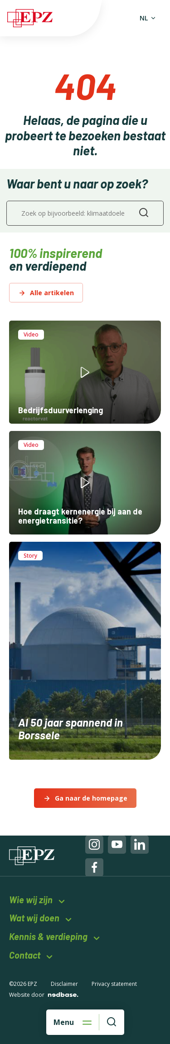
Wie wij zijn (31, 900)
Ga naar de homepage (91, 798)
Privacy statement (114, 984)
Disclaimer (64, 984)
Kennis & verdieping (48, 936)
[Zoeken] (143, 213)
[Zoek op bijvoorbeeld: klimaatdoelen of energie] (84, 213)
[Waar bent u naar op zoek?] (111, 1022)
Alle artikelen (52, 292)
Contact (24, 955)
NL (144, 18)
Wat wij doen (34, 918)
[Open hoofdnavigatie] (72, 1022)
